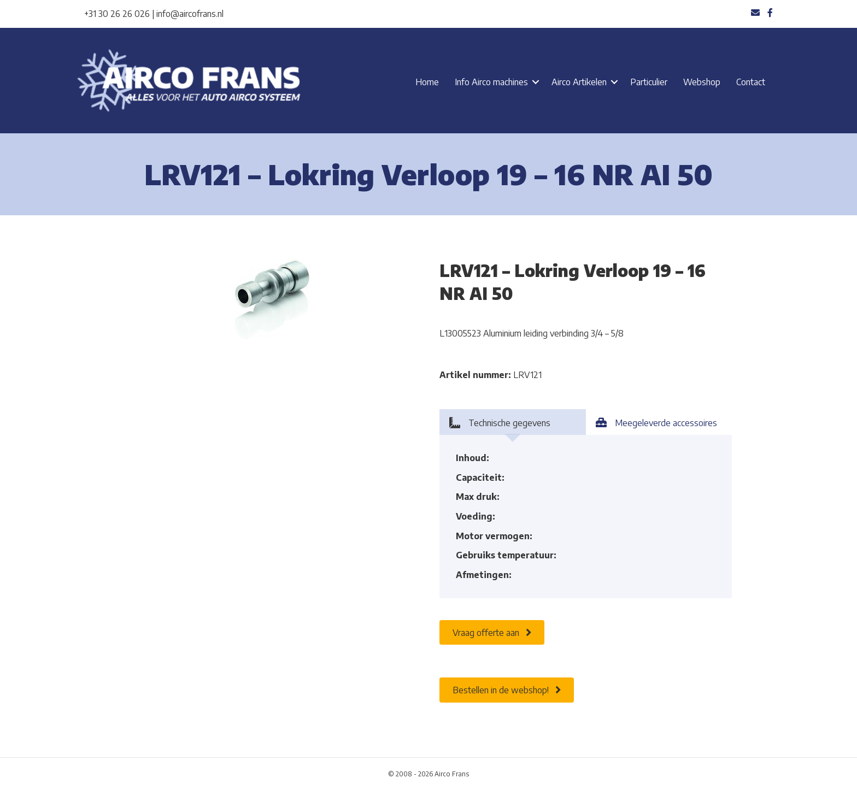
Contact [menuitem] (750, 81)
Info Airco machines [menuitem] (491, 81)
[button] (535, 82)
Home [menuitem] (427, 81)
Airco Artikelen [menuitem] (579, 81)
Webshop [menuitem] (701, 81)
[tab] (512, 422)
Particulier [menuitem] (648, 81)
